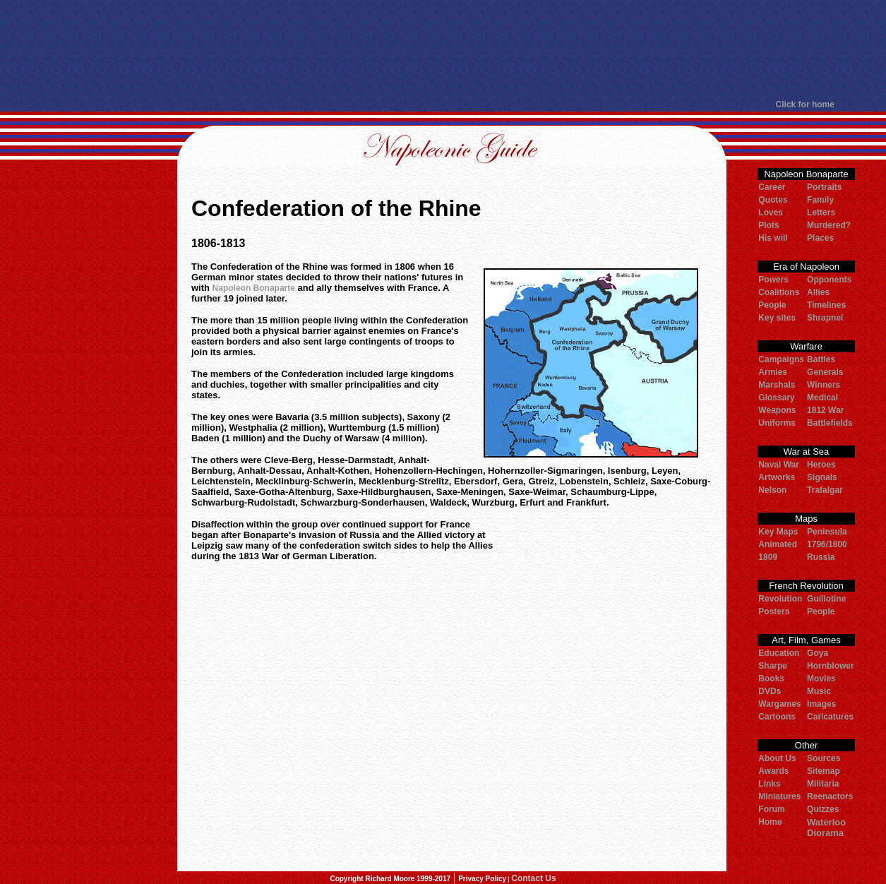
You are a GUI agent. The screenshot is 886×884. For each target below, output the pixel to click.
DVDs (769, 691)
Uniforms (777, 423)
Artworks (776, 477)
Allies (818, 292)
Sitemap (823, 771)
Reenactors (830, 796)
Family (820, 200)
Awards (773, 771)
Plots (768, 225)
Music (819, 691)
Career (771, 187)
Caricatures (830, 717)
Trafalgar (825, 490)
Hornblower (830, 666)
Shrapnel (825, 318)
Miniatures (779, 796)
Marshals (776, 385)
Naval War (778, 465)
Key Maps (778, 532)
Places (820, 238)
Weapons (777, 410)
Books (771, 678)
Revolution (780, 599)
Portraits (824, 187)
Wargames (779, 704)
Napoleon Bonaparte (253, 288)
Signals (822, 477)
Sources (823, 758)
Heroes (821, 465)
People (772, 305)
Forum (771, 809)
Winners (823, 385)
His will (772, 238)
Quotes (772, 200)
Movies (821, 678)
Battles (821, 359)
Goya (817, 653)
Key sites (777, 318)
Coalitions (778, 292)
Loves (770, 212)
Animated (777, 544)
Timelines (826, 305)
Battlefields (830, 423)
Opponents (829, 280)
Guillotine (826, 599)
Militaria (823, 784)
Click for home (805, 104)
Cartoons (777, 717)
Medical (822, 397)
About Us (777, 758)
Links (769, 784)
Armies (772, 372)
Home (770, 822)
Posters (773, 611)
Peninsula (827, 532)
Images (821, 704)
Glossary (776, 397)
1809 (767, 557)
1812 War (825, 410)
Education (778, 653)
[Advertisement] (442, 49)
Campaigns (781, 359)
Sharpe (772, 666)
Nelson (772, 490)
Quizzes (823, 809)
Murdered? (829, 225)
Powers (773, 280)
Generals (825, 372)
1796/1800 (827, 544)
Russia (820, 557)
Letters (821, 212)
